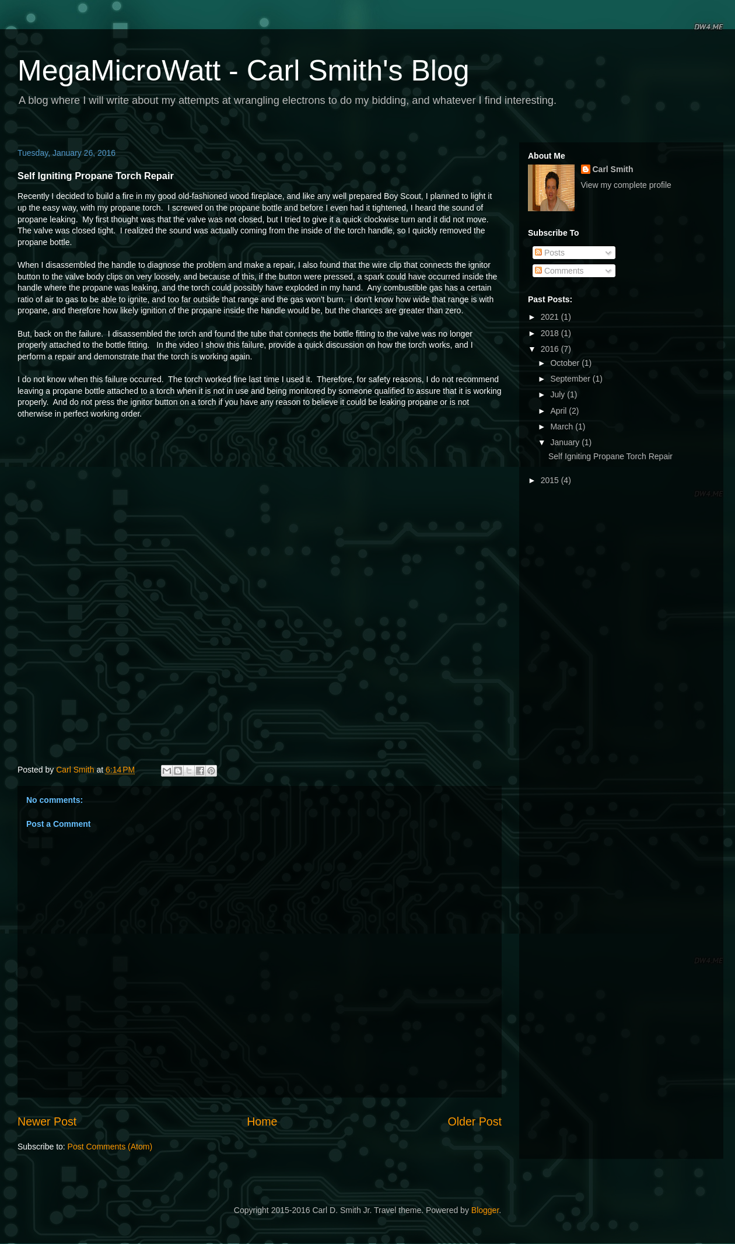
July (558, 394)
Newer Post (47, 1121)
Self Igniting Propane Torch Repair (610, 456)
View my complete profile (626, 185)
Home (262, 1121)
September (571, 378)
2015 (551, 480)
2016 (551, 349)
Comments (559, 270)
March (562, 426)
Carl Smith (613, 169)
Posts (550, 252)
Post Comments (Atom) (110, 1146)
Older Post (474, 1121)
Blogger (485, 1210)
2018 (551, 333)
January (566, 442)
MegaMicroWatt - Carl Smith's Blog (244, 70)
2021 (551, 317)
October (566, 363)
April (559, 410)
